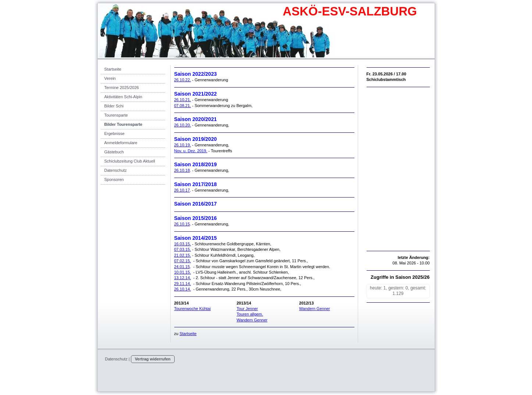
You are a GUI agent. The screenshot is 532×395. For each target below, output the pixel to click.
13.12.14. (182, 277)
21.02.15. (182, 255)
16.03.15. (182, 244)
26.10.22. (182, 80)
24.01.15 (182, 266)
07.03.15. (182, 249)
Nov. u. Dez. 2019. (190, 151)
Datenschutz (116, 359)
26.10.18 (182, 170)
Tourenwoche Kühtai (192, 308)
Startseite (187, 333)
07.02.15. (182, 261)
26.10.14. (182, 289)
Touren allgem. (249, 314)
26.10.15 (182, 224)
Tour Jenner (247, 308)
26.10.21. (182, 99)
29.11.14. (182, 283)
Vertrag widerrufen (153, 359)
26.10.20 (182, 125)
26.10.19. (182, 145)
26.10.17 (182, 190)
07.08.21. (182, 105)
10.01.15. (182, 272)
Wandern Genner (251, 320)
